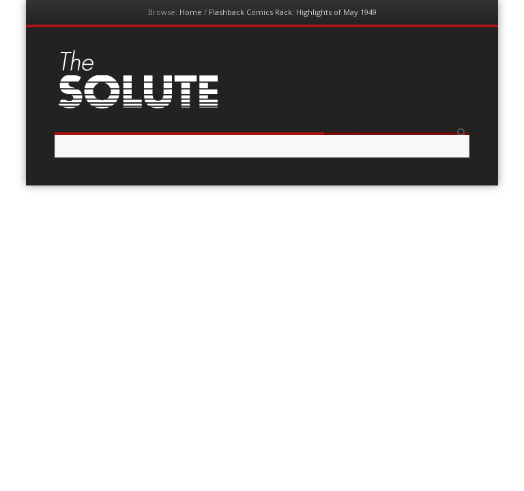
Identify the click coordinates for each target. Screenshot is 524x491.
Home (190, 12)
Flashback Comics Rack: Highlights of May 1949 (293, 12)
